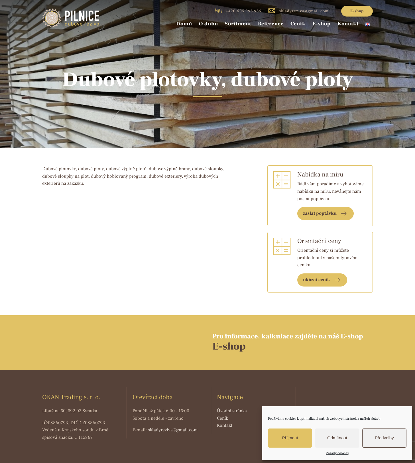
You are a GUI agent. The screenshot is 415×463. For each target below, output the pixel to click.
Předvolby (384, 437)
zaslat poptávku (320, 213)
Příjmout (290, 437)
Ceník (298, 24)
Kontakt (348, 24)
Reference (271, 24)
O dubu (208, 24)
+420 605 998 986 (238, 10)
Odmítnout (337, 437)
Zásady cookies (337, 453)
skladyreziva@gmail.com (298, 10)
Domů (184, 24)
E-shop (357, 11)
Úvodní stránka (232, 411)
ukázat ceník (316, 280)
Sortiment (238, 24)
